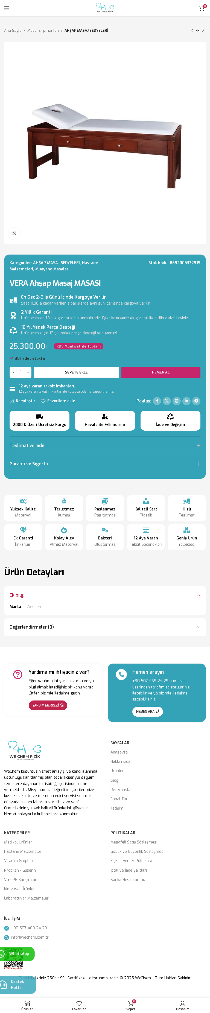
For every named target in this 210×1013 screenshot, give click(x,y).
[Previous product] (192, 30)
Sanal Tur (119, 799)
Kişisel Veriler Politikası (131, 860)
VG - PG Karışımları (20, 879)
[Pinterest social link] (177, 401)
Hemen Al (161, 372)
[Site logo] (105, 8)
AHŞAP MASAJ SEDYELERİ (86, 30)
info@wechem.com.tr (26, 937)
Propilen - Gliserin (20, 870)
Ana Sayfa (13, 30)
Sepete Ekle (76, 372)
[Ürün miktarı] (20, 372)
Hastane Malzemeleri (23, 851)
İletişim (116, 808)
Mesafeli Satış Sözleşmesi (133, 842)
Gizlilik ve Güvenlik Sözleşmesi (137, 851)
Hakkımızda (120, 761)
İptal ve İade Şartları (128, 870)
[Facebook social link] (157, 401)
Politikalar (122, 833)
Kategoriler (17, 833)
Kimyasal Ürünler (19, 889)
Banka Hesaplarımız (128, 879)
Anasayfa (119, 752)
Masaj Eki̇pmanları (43, 30)
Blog (114, 780)
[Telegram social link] (196, 401)
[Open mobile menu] (6, 8)
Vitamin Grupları (18, 860)
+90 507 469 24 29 (150, 681)
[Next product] (203, 30)
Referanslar (121, 789)
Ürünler (117, 770)
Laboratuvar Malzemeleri (26, 898)
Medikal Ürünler (18, 842)
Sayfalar (119, 743)
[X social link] (167, 401)
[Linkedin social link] (186, 401)
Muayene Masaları (52, 269)
